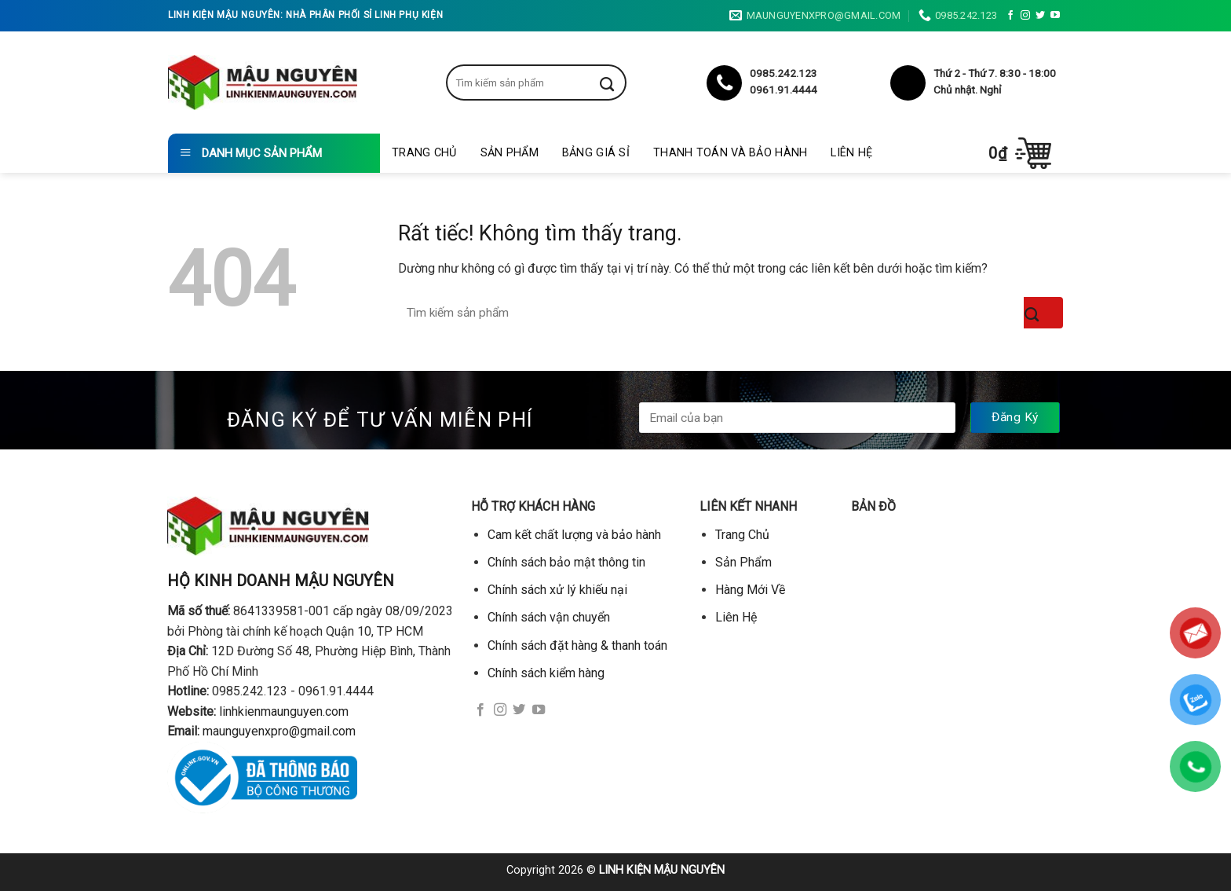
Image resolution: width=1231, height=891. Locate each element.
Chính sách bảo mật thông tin (566, 562)
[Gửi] (618, 82)
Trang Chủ (424, 153)
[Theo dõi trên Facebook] (1010, 15)
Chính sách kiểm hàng (546, 673)
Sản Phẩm (509, 153)
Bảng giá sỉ (596, 153)
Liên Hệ (851, 153)
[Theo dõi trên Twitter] (1040, 15)
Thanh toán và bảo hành (730, 153)
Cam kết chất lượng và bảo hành (574, 534)
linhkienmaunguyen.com (284, 711)
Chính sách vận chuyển (549, 617)
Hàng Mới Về (750, 589)
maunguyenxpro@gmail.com (279, 731)
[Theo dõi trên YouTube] (1055, 15)
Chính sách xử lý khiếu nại (557, 589)
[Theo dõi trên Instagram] (1025, 15)
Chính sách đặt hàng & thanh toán (577, 645)
